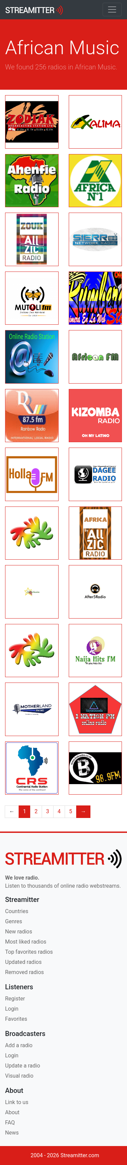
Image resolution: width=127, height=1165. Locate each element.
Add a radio (19, 1045)
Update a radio (22, 1065)
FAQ (10, 1122)
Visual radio (19, 1076)
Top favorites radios (29, 952)
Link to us (16, 1102)
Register (15, 998)
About (12, 1112)
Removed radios (24, 972)
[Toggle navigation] (112, 9)
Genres (13, 921)
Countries (16, 911)
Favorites (16, 1019)
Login (11, 1009)
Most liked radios (25, 942)
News (12, 1132)
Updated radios (23, 962)
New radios (18, 931)
